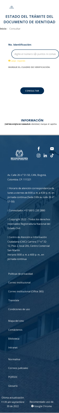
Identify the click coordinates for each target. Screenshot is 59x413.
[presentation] (31, 76)
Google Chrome (41, 406)
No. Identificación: (20, 44)
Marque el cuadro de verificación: (29, 67)
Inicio (3, 28)
